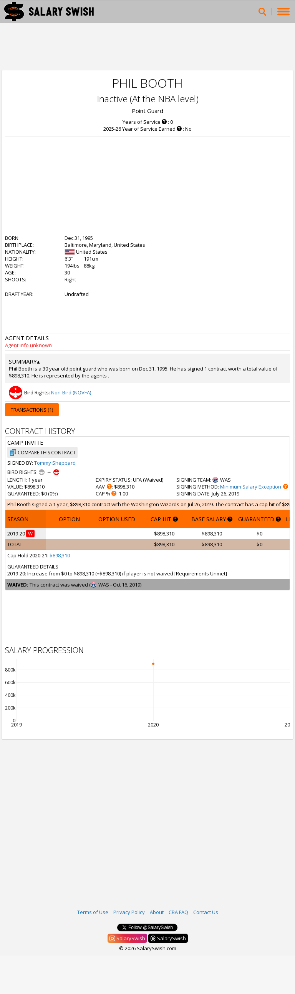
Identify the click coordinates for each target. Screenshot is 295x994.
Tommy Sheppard (55, 462)
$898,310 (60, 555)
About (157, 912)
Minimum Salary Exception (250, 486)
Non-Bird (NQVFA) (71, 392)
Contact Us (205, 912)
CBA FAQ (178, 912)
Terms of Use (92, 912)
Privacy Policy (129, 912)
